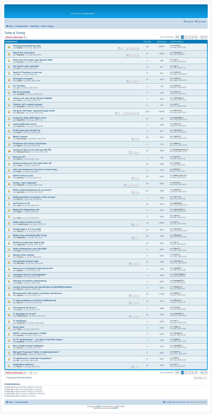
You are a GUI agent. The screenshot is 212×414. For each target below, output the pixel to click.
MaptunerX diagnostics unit (26, 209)
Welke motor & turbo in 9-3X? (27, 222)
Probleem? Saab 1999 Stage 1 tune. (30, 118)
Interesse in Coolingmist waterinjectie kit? (33, 268)
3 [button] (189, 37)
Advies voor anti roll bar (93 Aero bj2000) (32, 98)
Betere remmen (20, 136)
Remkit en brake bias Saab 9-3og (28, 242)
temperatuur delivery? (23, 364)
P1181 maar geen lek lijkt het (26, 130)
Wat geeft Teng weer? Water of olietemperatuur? (36, 352)
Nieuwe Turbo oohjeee (23, 255)
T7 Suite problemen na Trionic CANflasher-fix (34, 300)
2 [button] (185, 37)
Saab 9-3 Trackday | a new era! (27, 72)
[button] (177, 37)
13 (128, 114)
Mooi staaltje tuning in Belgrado (28, 346)
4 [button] (192, 37)
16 (138, 114)
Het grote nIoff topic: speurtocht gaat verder (34, 111)
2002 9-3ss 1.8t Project (24, 53)
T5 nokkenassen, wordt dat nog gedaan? (32, 358)
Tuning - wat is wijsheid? (25, 183)
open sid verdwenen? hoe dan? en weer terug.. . (36, 169)
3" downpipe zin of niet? (24, 314)
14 (131, 114)
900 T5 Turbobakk (21, 92)
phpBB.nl (115, 408)
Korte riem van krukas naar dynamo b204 (32, 60)
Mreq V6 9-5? (19, 157)
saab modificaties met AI (24, 124)
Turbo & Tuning (14, 33)
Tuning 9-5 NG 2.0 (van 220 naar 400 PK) (32, 150)
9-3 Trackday (19, 86)
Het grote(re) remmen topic (26, 261)
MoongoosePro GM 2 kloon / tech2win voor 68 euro (37, 293)
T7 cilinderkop (19, 321)
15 (134, 114)
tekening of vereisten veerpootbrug (30, 281)
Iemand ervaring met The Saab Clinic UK (32, 163)
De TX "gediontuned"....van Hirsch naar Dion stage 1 (38, 339)
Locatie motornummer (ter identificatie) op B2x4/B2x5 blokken (42, 287)
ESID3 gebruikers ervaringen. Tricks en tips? (34, 197)
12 (124, 114)
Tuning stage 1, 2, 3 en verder (27, 229)
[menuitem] (200, 21)
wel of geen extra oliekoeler (26, 66)
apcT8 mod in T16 (21, 203)
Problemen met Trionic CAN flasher (30, 143)
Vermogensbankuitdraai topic (27, 46)
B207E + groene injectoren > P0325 (29, 333)
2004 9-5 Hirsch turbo (23, 176)
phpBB (98, 406)
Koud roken (18, 327)
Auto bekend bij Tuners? (24, 307)
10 (138, 49)
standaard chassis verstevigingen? (29, 274)
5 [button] (196, 37)
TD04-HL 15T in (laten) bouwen (27, 104)
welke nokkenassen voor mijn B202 (30, 249)
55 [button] (202, 37)
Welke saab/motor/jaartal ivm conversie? (32, 190)
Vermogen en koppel (23, 78)
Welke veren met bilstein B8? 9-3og (30, 235)
